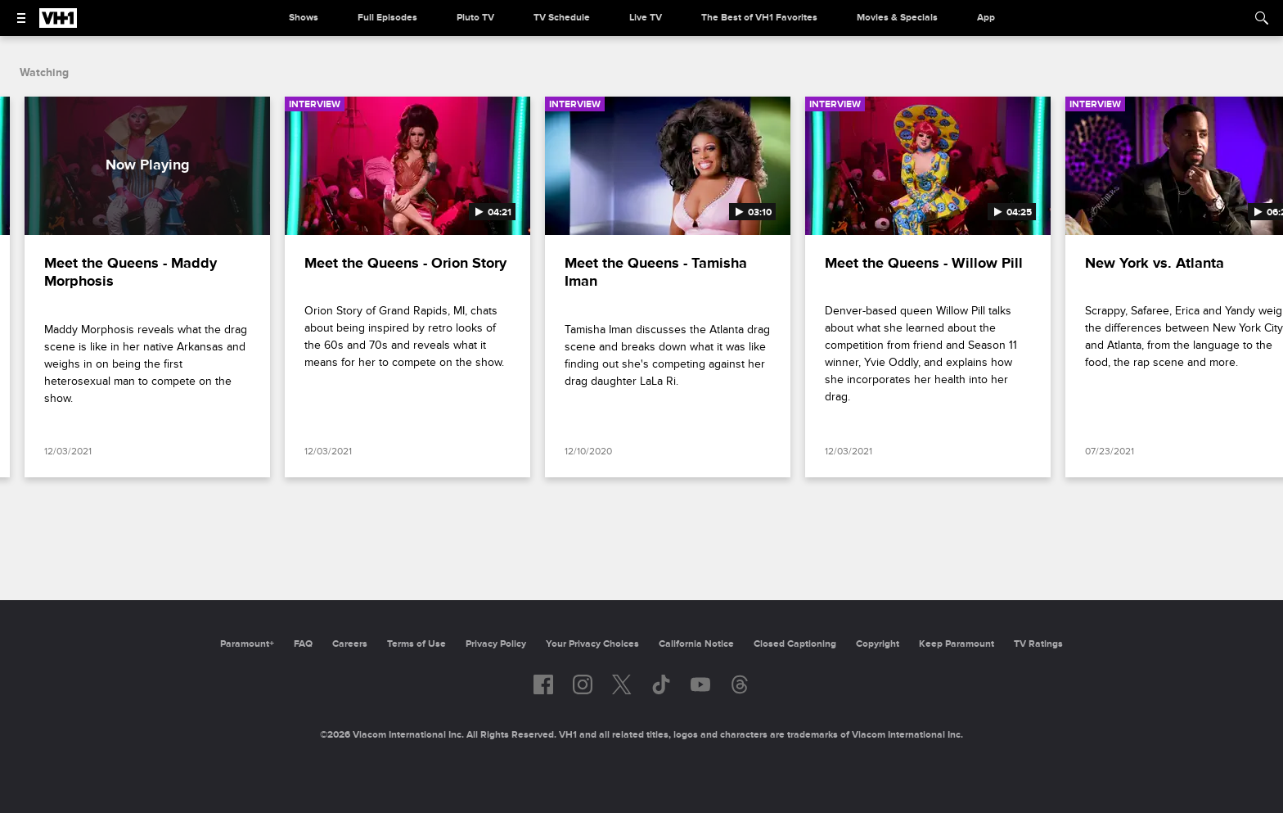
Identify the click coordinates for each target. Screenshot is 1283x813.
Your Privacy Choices (592, 644)
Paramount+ (247, 644)
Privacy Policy (496, 644)
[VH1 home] (58, 24)
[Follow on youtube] (700, 684)
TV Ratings (1038, 644)
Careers (349, 644)
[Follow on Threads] (740, 684)
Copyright (877, 644)
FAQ (303, 644)
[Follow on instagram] (582, 684)
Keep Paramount (956, 644)
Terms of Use (416, 644)
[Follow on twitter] (621, 684)
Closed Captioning (795, 644)
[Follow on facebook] (543, 684)
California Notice (696, 644)
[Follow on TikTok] (661, 684)
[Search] (1261, 18)
